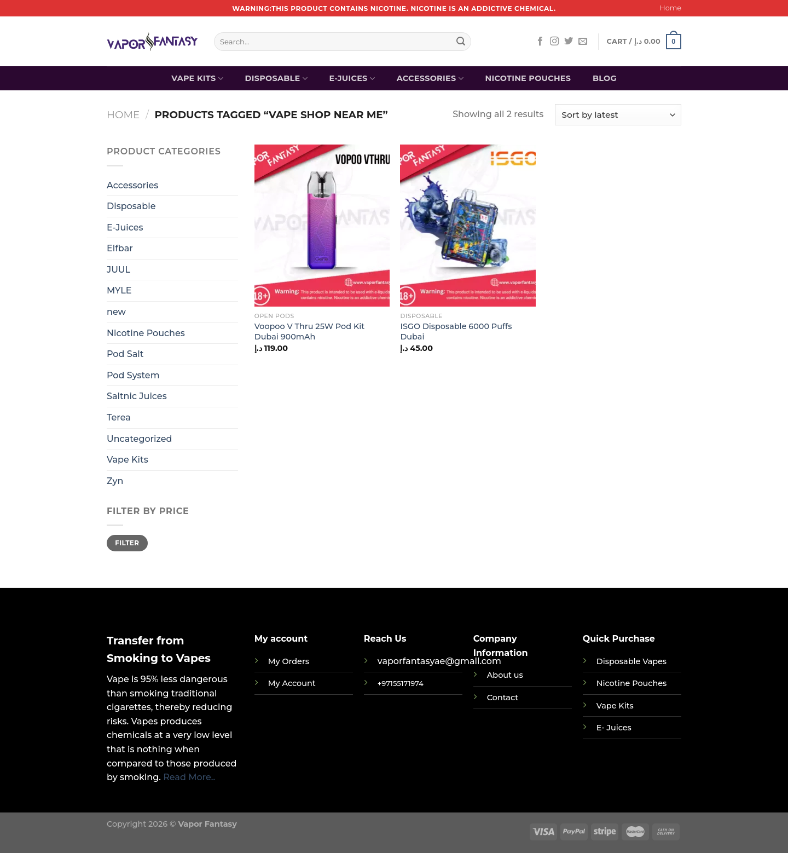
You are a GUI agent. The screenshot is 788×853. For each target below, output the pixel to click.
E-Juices (352, 78)
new (116, 312)
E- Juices (613, 728)
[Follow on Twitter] (568, 42)
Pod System (133, 375)
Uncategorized (139, 439)
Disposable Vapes (631, 661)
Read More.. (189, 777)
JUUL (118, 269)
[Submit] (460, 41)
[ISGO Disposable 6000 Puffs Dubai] (467, 226)
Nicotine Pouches (528, 78)
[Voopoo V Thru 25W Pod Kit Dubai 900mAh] (322, 226)
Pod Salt (125, 354)
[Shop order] (618, 114)
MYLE (119, 290)
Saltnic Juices (137, 396)
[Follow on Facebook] (540, 42)
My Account (292, 683)
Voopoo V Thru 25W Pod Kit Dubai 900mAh (309, 331)
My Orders (288, 661)
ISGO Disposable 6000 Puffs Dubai (456, 331)
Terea (119, 417)
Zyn (115, 481)
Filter (127, 543)
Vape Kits (197, 78)
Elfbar (120, 248)
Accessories (430, 78)
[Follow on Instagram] (554, 42)
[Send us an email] (582, 42)
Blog (605, 78)
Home (670, 8)
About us (505, 675)
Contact (502, 697)
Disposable (276, 78)
